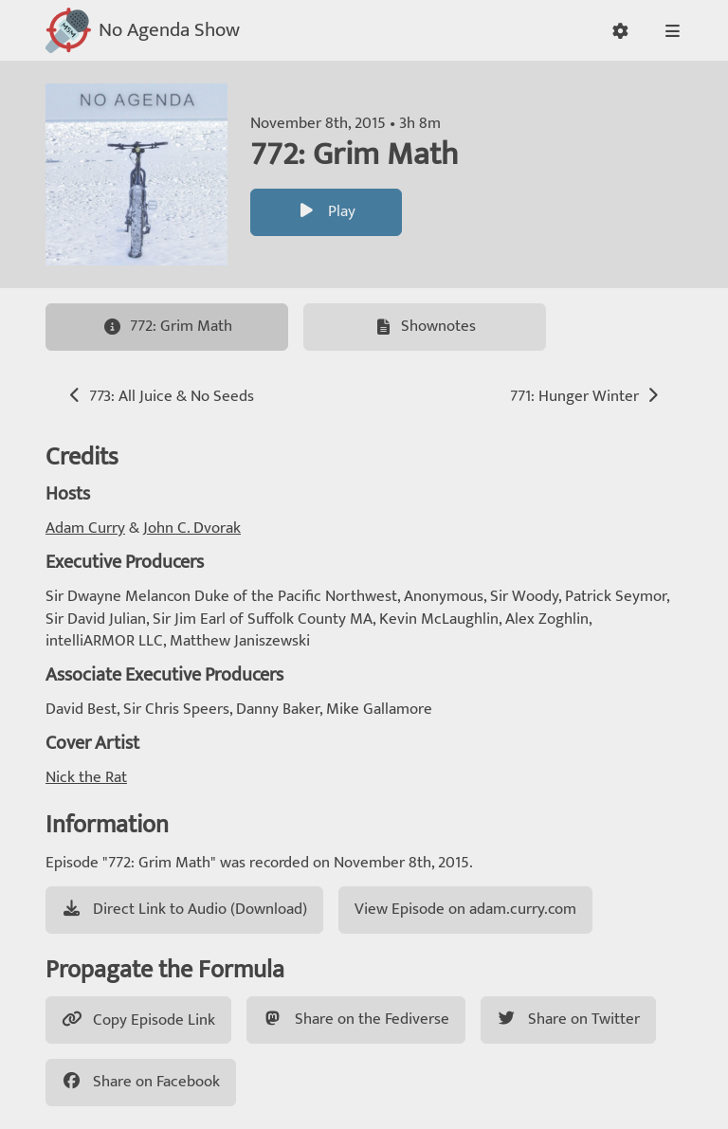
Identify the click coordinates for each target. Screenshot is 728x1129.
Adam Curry (85, 528)
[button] (620, 30)
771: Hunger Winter (586, 396)
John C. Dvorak (192, 528)
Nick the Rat (86, 777)
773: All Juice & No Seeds (159, 396)
